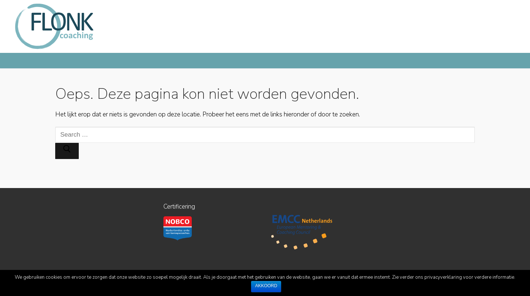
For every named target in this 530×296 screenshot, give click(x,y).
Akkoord (266, 285)
